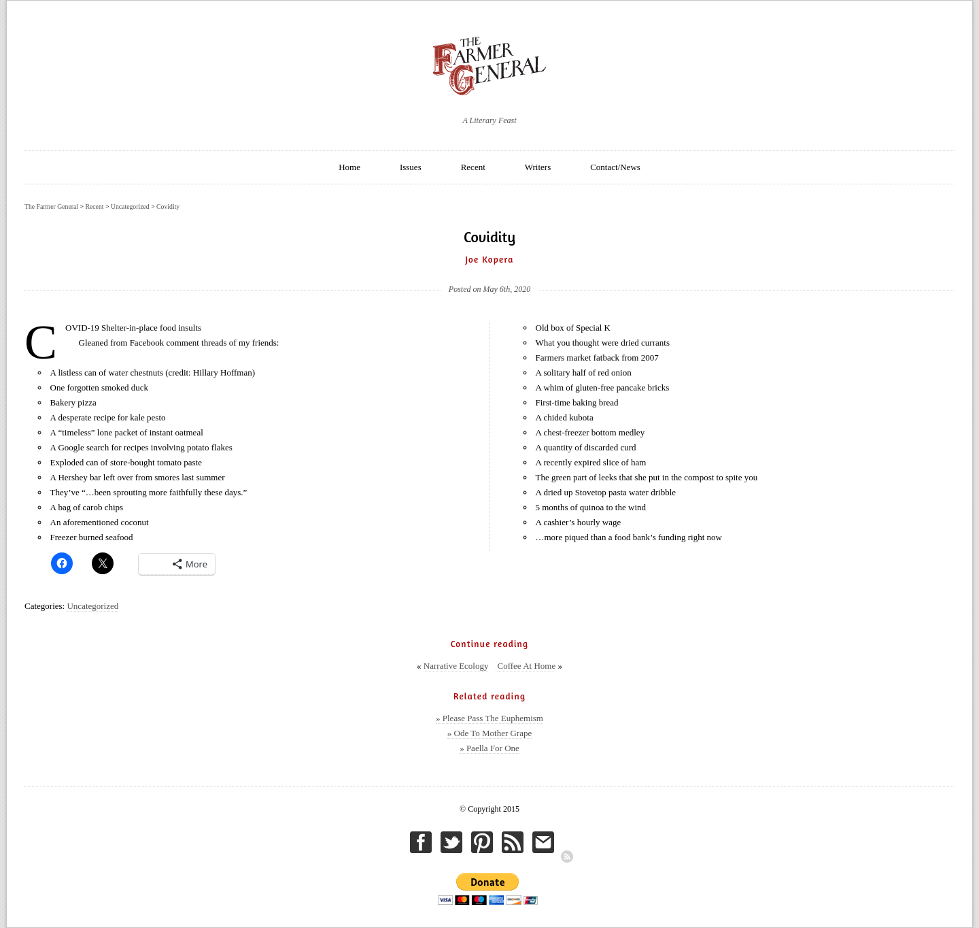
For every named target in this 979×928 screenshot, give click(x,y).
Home (349, 167)
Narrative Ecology (456, 666)
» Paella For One (489, 748)
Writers (538, 167)
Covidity (167, 206)
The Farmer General (51, 206)
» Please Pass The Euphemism (489, 718)
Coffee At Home (526, 666)
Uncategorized (92, 606)
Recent (473, 167)
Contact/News (615, 167)
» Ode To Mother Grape (489, 733)
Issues (411, 167)
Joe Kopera (489, 259)
